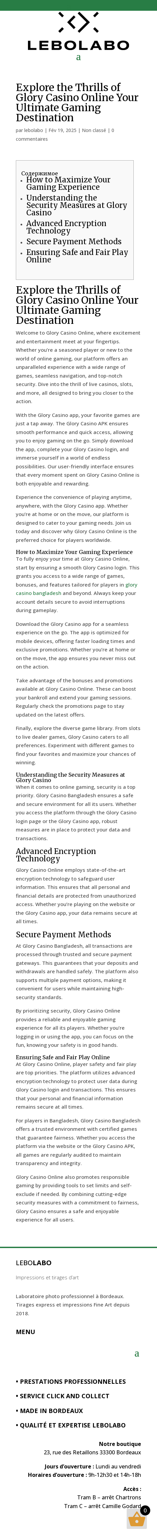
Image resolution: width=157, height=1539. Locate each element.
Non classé (94, 130)
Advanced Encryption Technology (66, 227)
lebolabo (33, 130)
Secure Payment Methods (74, 241)
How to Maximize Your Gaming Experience (68, 183)
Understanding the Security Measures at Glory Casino (76, 205)
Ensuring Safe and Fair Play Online (77, 256)
